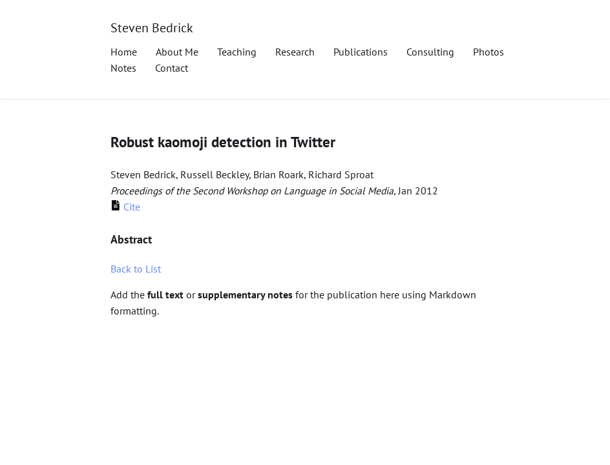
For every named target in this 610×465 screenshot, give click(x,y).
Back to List (135, 268)
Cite (125, 206)
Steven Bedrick (151, 27)
